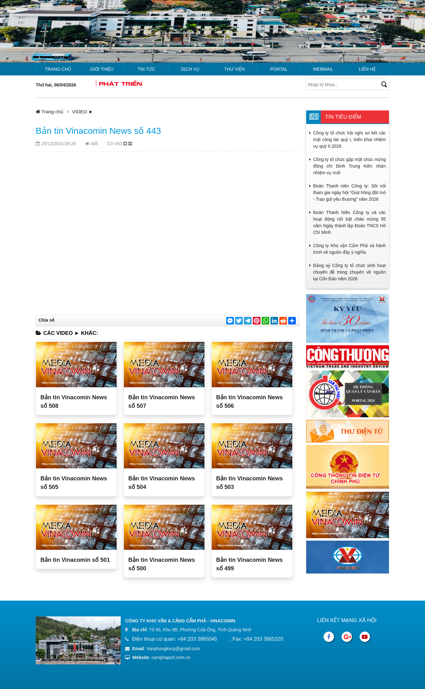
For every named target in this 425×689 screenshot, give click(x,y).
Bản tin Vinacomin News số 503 (249, 482)
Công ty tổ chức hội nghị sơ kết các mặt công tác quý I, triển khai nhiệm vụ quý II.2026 (349, 139)
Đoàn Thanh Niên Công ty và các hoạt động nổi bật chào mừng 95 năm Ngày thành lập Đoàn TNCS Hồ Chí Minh (349, 222)
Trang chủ (58, 69)
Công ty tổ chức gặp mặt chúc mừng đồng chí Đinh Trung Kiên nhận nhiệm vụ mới (349, 166)
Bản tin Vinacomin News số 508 (73, 401)
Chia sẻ (46, 320)
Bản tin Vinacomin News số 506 (249, 401)
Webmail (323, 69)
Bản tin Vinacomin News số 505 (73, 482)
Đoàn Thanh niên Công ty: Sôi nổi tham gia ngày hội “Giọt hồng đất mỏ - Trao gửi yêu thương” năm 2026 (349, 192)
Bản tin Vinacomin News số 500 (161, 564)
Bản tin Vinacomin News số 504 (161, 482)
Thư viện (234, 69)
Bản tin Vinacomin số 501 (75, 560)
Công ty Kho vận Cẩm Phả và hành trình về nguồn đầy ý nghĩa (349, 249)
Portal (279, 69)
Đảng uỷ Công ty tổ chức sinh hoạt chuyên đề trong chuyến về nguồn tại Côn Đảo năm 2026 (349, 272)
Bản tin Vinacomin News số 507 (161, 401)
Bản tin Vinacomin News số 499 (249, 564)
